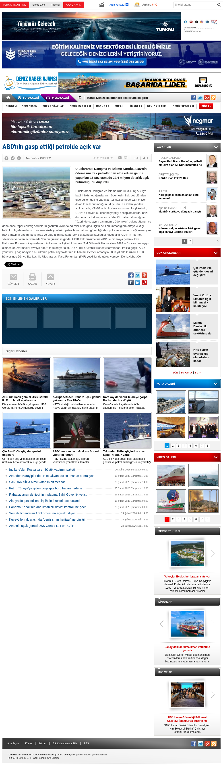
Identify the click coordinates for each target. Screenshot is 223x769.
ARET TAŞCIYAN (182, 176)
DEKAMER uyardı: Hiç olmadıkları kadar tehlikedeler (201, 355)
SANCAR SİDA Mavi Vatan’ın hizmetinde (37, 482)
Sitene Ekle (38, 4)
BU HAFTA (186, 372)
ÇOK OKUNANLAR (168, 252)
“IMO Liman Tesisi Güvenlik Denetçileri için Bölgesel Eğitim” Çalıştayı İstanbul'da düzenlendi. (187, 725)
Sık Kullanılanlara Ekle (65, 743)
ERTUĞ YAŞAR (182, 228)
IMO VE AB (165, 672)
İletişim (42, 743)
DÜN (175, 372)
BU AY (198, 372)
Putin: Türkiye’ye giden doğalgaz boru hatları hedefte (45, 488)
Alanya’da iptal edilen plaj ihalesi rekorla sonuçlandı (45, 501)
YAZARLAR (164, 147)
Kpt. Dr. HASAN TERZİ (182, 209)
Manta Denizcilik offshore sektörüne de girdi (117, 97)
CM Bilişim (53, 758)
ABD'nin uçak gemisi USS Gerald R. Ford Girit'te (42, 526)
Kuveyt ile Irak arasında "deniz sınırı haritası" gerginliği (47, 519)
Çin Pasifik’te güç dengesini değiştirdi (203, 271)
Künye (28, 743)
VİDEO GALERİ (166, 457)
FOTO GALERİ (166, 383)
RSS (86, 743)
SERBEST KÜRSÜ (169, 531)
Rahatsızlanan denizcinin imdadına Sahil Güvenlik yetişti (48, 494)
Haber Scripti (39, 758)
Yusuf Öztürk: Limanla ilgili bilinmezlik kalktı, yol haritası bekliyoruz (202, 301)
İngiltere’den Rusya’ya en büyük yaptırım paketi (42, 469)
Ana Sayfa (13, 743)
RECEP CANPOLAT (182, 161)
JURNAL (182, 195)
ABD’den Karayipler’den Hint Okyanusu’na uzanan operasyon (52, 476)
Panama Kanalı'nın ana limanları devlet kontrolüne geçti (47, 507)
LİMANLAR (165, 601)
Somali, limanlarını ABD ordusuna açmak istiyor (42, 513)
